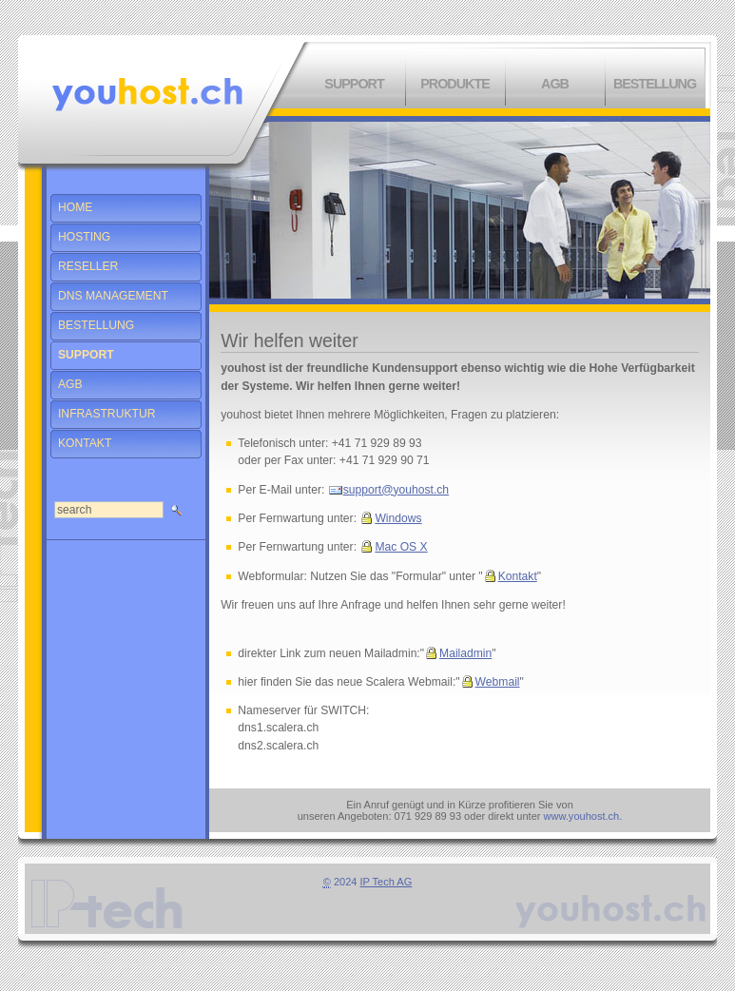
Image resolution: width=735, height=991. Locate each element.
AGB (555, 83)
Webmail (497, 682)
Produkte (455, 83)
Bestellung (654, 83)
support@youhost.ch (396, 489)
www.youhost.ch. (583, 816)
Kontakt (517, 576)
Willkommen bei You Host (147, 94)
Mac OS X (401, 547)
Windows (398, 518)
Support (353, 83)
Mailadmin (465, 653)
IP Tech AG (386, 881)
